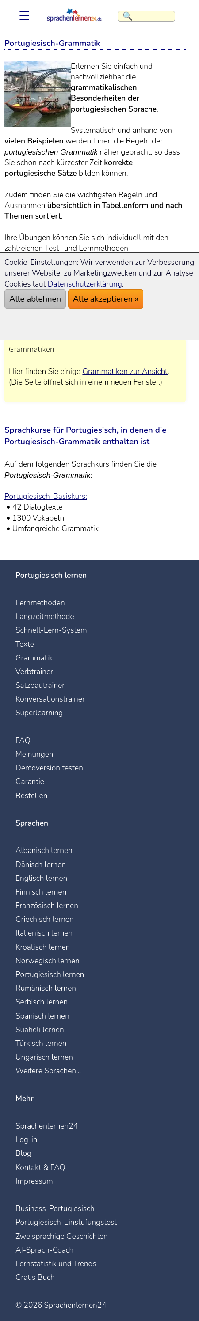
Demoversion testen (49, 767)
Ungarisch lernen (44, 1057)
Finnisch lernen (40, 892)
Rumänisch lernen (45, 988)
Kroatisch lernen (42, 947)
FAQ (23, 740)
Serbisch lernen (41, 1001)
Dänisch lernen (40, 864)
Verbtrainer (34, 671)
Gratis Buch (35, 1277)
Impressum (34, 1181)
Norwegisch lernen (47, 960)
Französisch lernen (46, 905)
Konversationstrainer (50, 699)
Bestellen (31, 795)
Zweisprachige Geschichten (61, 1236)
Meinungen (34, 754)
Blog (23, 1153)
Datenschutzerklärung (85, 284)
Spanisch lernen (42, 1016)
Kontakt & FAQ (40, 1167)
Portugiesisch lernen (49, 974)
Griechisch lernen (44, 919)
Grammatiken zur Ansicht (125, 371)
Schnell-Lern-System (51, 630)
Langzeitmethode (44, 616)
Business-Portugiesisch (55, 1208)
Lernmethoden (40, 602)
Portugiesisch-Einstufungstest (66, 1222)
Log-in (26, 1139)
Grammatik (34, 658)
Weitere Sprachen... (48, 1070)
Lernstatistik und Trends (55, 1263)
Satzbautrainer (40, 685)
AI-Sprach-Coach (44, 1250)
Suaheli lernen (39, 1029)
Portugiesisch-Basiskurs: (45, 496)
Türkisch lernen (41, 1043)
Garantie (29, 781)
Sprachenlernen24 (46, 1126)
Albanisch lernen (44, 850)
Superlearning (39, 712)
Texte (24, 644)
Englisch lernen (41, 878)
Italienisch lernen (44, 933)
